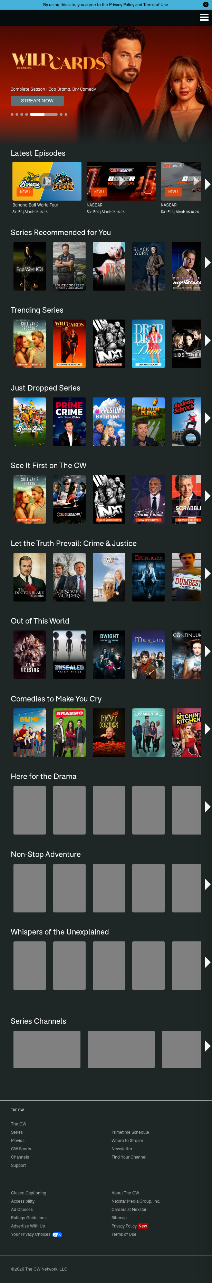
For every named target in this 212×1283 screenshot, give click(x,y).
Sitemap (119, 1217)
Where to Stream (127, 1140)
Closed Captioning (28, 1192)
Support (18, 1165)
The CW (12, 16)
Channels (20, 1157)
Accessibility (23, 1201)
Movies (18, 1140)
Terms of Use (155, 4)
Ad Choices (22, 1209)
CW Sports (21, 1148)
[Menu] (204, 17)
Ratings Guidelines (29, 1217)
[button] (208, 185)
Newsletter (122, 1148)
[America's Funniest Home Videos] (46, 1049)
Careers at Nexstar (129, 1209)
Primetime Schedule (130, 1132)
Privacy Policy (121, 4)
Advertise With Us (28, 1226)
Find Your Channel (129, 1157)
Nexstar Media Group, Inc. (136, 1201)
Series (17, 1132)
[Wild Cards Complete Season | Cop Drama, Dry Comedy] (106, 85)
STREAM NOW (37, 101)
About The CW (125, 1192)
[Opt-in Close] (206, 4)
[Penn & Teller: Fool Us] (121, 1049)
